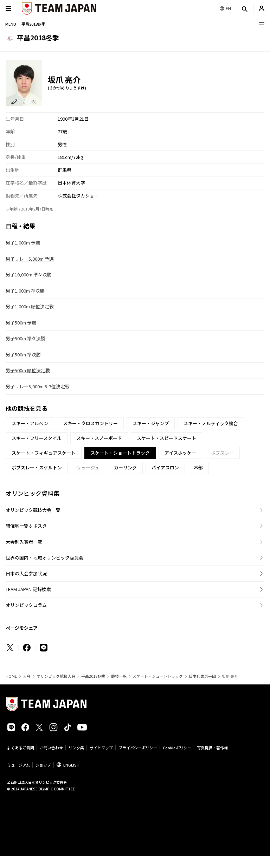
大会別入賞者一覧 (24, 542)
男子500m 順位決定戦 (28, 370)
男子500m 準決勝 (23, 354)
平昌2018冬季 (93, 676)
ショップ (43, 765)
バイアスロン (165, 467)
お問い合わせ (51, 747)
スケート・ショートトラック (158, 676)
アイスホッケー (180, 452)
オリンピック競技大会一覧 (33, 510)
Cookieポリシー (177, 747)
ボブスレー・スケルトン (37, 467)
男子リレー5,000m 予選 (30, 258)
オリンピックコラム (26, 605)
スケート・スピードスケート (166, 438)
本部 (198, 467)
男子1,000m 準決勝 (25, 290)
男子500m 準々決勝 (25, 338)
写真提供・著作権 (212, 747)
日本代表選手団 (202, 676)
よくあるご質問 (20, 747)
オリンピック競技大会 (56, 676)
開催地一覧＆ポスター (28, 525)
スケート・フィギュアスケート (44, 452)
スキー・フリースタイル (37, 438)
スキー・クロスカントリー (90, 423)
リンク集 (76, 747)
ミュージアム (18, 765)
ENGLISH (71, 765)
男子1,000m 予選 (23, 242)
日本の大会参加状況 (26, 573)
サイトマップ (101, 747)
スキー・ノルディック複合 (211, 423)
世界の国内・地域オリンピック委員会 (44, 557)
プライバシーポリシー (137, 747)
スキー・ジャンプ (151, 423)
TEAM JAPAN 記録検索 (28, 589)
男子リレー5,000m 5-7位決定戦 (38, 386)
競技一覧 (119, 676)
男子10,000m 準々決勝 (29, 274)
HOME (11, 676)
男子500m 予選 (21, 322)
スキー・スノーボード (99, 438)
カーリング (125, 467)
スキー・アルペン (30, 423)
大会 (27, 676)
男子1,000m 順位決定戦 (30, 306)
